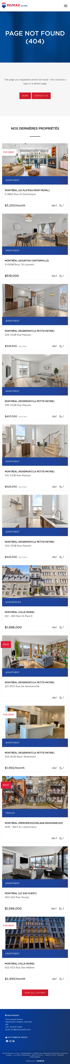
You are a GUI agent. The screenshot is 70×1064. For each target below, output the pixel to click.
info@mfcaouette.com (21, 1030)
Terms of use (50, 1055)
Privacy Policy (38, 1055)
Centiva (40, 1061)
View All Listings (35, 993)
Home (25, 96)
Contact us (41, 96)
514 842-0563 (16, 1027)
